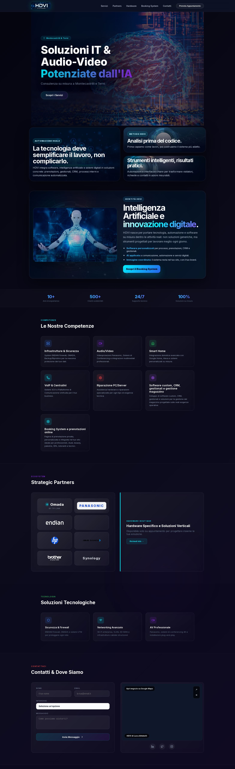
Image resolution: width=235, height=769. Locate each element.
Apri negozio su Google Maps (139, 688)
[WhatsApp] (172, 747)
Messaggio (42, 713)
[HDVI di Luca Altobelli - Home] (41, 5)
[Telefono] (162, 747)
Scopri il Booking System (141, 268)
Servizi (104, 6)
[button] (65, 351)
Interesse (41, 701)
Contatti (167, 6)
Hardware (131, 6)
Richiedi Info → (137, 541)
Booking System (149, 6)
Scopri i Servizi (54, 95)
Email (77, 688)
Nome (39, 688)
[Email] (153, 747)
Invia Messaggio (72, 738)
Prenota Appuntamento (190, 6)
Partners (117, 6)
